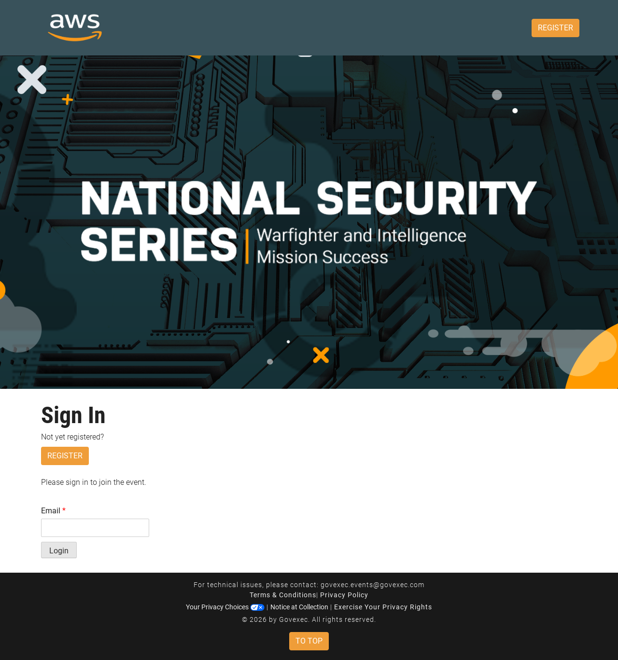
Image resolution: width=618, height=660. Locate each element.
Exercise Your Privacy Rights (383, 607)
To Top (309, 641)
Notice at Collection (299, 607)
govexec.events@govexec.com (372, 585)
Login (59, 550)
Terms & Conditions (283, 595)
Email (53, 510)
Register (555, 27)
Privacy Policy (344, 595)
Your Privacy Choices (225, 607)
